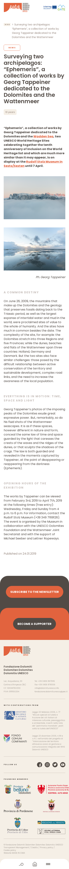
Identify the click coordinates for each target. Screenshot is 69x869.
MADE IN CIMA (18, 853)
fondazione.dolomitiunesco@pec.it (51, 691)
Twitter (55, 764)
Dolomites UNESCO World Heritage (16, 7)
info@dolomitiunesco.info (47, 688)
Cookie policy (10, 850)
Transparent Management (16, 847)
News (12, 47)
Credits (34, 847)
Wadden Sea (43, 136)
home (35, 864)
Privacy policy (46, 847)
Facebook (39, 764)
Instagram (47, 764)
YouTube (62, 764)
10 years (10, 112)
